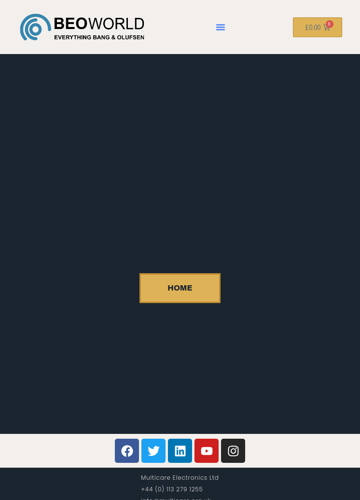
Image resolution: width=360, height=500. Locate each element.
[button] (220, 27)
